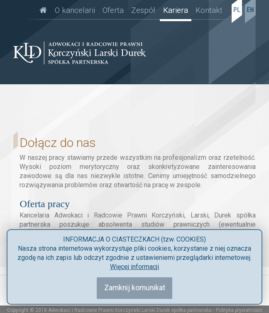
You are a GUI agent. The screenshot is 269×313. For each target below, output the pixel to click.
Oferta (113, 10)
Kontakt (209, 10)
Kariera (175, 10)
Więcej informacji (134, 267)
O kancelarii (75, 10)
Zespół (143, 10)
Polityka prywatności (239, 310)
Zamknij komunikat (134, 288)
